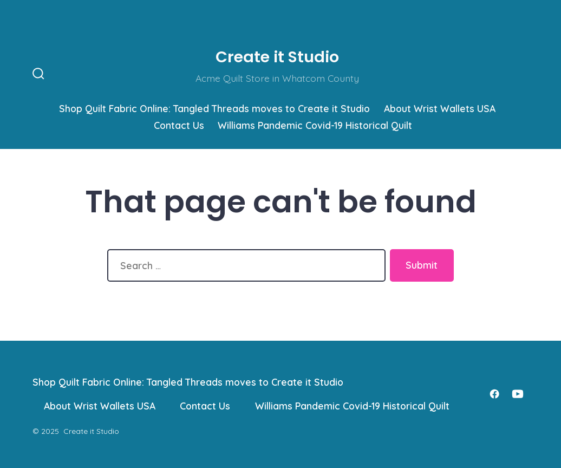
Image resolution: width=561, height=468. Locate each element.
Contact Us (179, 125)
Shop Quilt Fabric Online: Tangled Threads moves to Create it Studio (214, 108)
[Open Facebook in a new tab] (494, 394)
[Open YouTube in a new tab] (518, 394)
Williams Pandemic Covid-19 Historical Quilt (315, 125)
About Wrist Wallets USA (439, 108)
